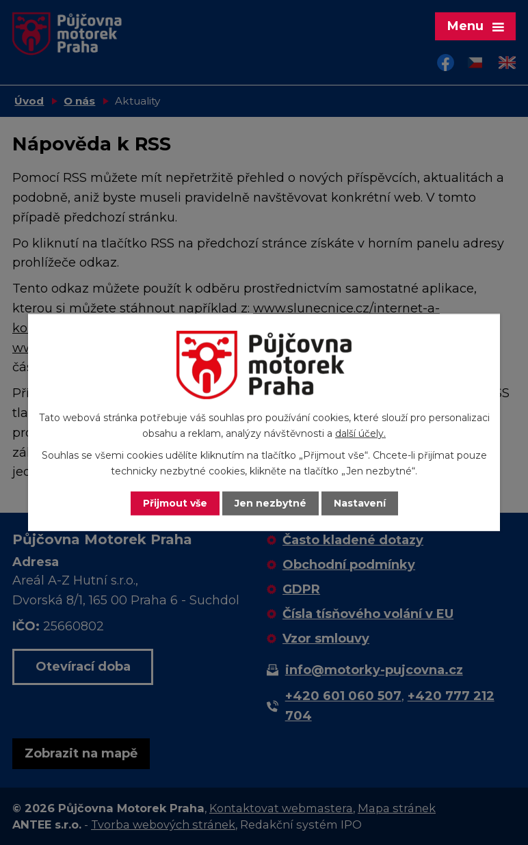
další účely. (360, 433)
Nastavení (360, 503)
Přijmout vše (175, 503)
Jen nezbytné (270, 503)
